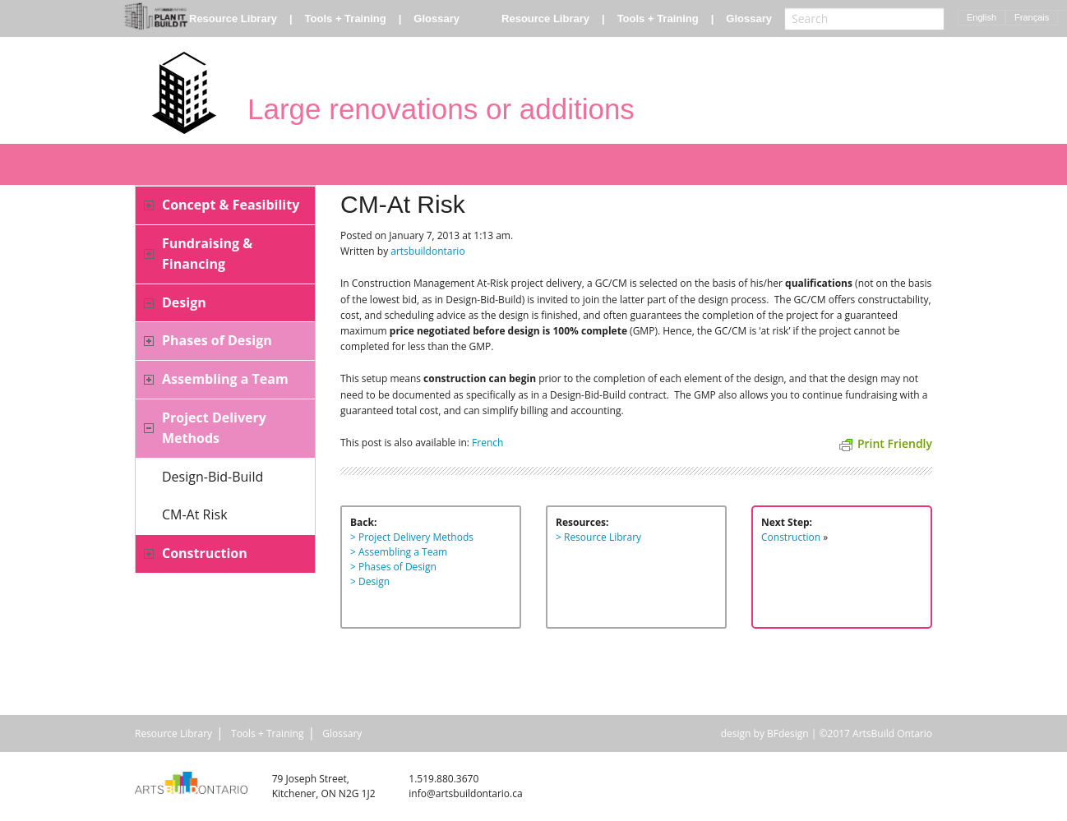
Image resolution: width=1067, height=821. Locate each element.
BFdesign (788, 733)
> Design (370, 581)
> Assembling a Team (398, 552)
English (981, 17)
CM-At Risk (195, 514)
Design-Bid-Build (212, 477)
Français (1031, 17)
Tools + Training (345, 18)
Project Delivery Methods (214, 428)
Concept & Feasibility (230, 205)
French (487, 443)
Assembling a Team (225, 379)
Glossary (436, 18)
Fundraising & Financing (207, 254)
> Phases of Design (393, 567)
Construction (204, 553)
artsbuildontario (427, 251)
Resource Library (233, 18)
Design (184, 302)
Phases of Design (217, 340)
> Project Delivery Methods (411, 537)
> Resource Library (598, 537)
